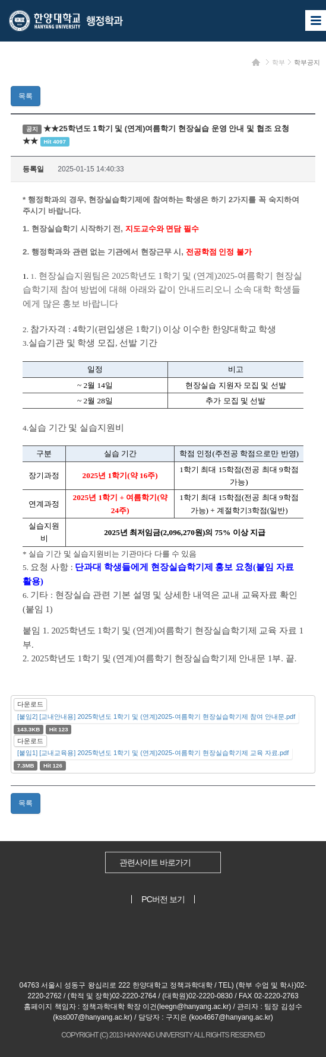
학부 (278, 62)
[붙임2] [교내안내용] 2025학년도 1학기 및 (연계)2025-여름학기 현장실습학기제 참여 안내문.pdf (156, 716)
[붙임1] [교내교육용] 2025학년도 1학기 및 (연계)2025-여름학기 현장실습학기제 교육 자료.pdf (153, 752)
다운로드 (30, 704)
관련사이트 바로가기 (155, 862)
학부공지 (307, 62)
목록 (25, 96)
